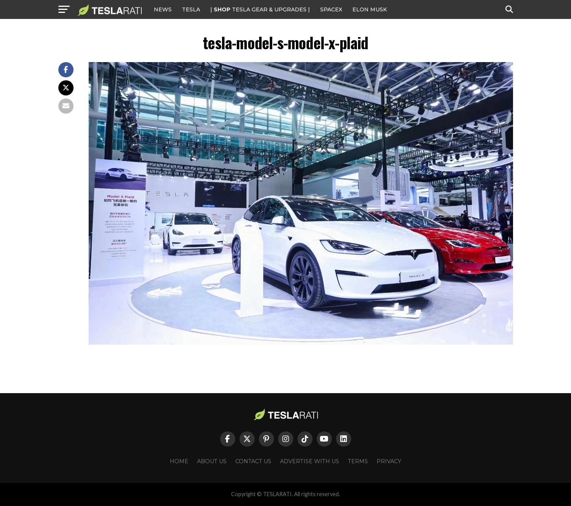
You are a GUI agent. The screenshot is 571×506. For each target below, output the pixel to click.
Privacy (389, 461)
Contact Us (253, 461)
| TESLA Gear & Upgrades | (260, 9)
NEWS (163, 9)
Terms (358, 461)
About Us (212, 461)
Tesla (191, 9)
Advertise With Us (309, 461)
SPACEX (331, 9)
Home (179, 461)
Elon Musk (369, 9)
